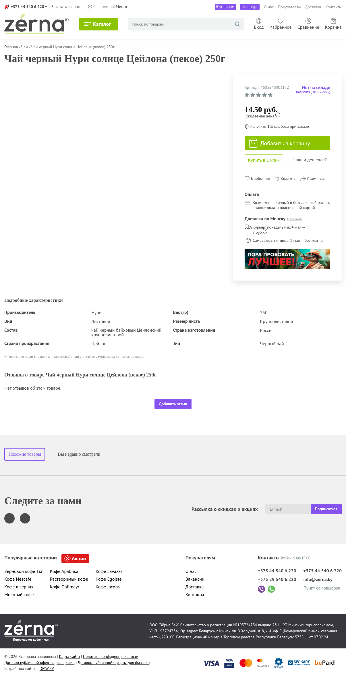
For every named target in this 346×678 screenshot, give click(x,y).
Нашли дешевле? (310, 160)
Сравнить (288, 178)
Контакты (333, 7)
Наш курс (250, 6)
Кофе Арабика (64, 571)
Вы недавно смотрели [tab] (79, 454)
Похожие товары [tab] (25, 454)
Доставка (313, 7)
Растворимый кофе (69, 579)
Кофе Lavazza (109, 571)
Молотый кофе (19, 594)
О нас (269, 7)
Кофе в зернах (19, 587)
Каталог (102, 24)
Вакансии (194, 579)
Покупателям (289, 7)
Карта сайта (69, 656)
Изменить (294, 219)
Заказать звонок (65, 6)
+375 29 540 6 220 (277, 579)
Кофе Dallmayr (64, 587)
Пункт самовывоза (321, 588)
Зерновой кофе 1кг (23, 571)
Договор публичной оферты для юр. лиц (39, 662)
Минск (121, 6)
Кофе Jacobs (108, 587)
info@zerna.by (317, 579)
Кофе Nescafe (17, 579)
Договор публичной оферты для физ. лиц (114, 662)
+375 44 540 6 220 (27, 6)
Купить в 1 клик (264, 160)
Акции (79, 558)
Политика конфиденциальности (110, 656)
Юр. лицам (225, 6)
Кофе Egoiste (109, 579)
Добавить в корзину (279, 143)
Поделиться (316, 178)
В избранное (260, 178)
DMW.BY (47, 668)
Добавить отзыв (173, 403)
